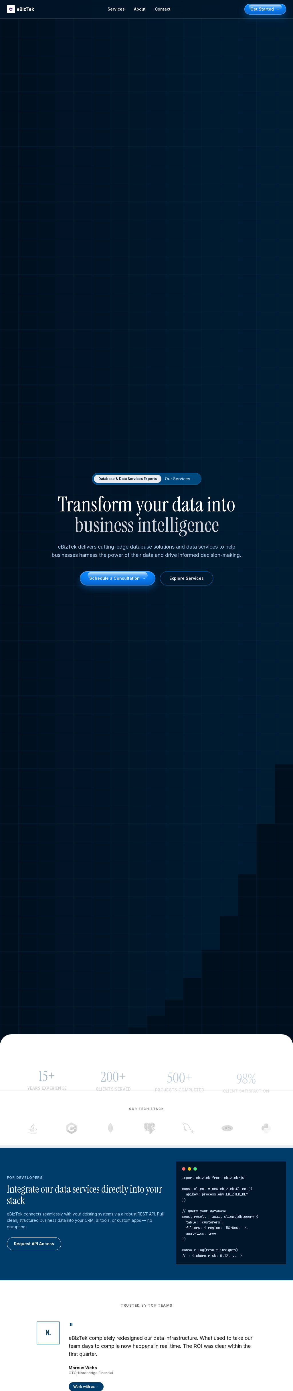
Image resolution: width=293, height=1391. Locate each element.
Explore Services (186, 579)
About (140, 9)
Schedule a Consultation (117, 579)
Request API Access (34, 1243)
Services (116, 9)
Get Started (265, 9)
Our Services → (180, 479)
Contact (163, 9)
